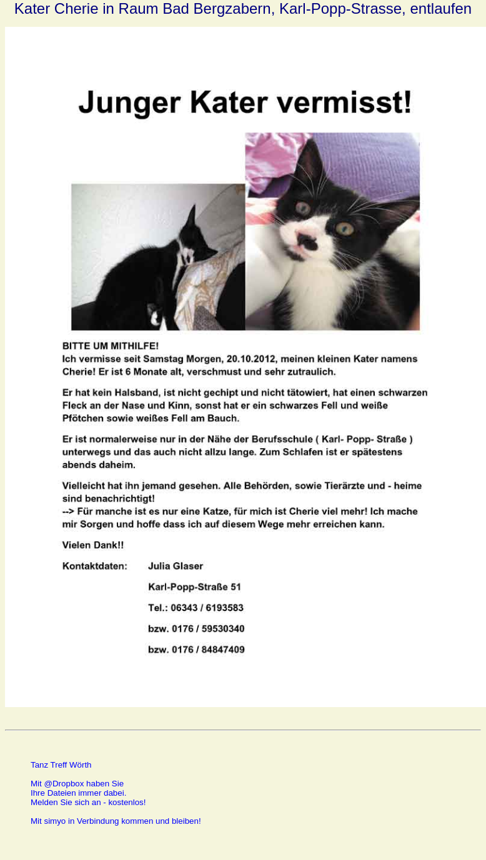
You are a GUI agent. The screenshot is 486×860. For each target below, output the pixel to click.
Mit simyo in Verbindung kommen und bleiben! (116, 821)
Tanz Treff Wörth (61, 765)
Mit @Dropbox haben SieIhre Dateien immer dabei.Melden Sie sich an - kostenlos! (88, 793)
